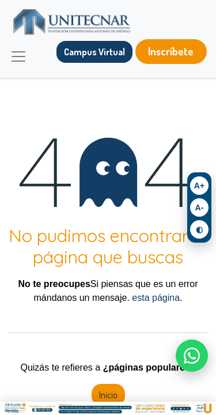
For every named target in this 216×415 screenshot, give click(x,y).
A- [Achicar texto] (199, 207)
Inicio (108, 395)
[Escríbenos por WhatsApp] (192, 355)
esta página (156, 298)
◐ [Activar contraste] (199, 229)
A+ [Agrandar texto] (199, 185)
